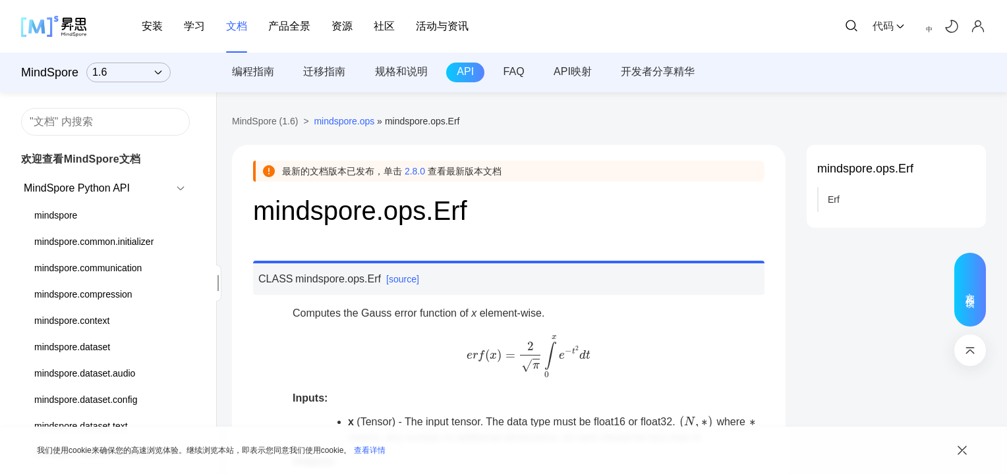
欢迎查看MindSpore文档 (80, 159)
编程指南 (253, 71)
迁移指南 (324, 71)
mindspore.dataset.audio (84, 373)
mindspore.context (71, 320)
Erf (834, 199)
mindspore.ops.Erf (865, 168)
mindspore (55, 215)
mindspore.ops (344, 121)
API (465, 71)
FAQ (514, 71)
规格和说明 (401, 71)
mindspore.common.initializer (94, 241)
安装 (152, 26)
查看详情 (370, 450)
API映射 (573, 71)
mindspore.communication (88, 268)
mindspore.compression (83, 294)
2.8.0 (415, 171)
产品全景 (289, 26)
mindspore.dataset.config (85, 399)
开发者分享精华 (658, 71)
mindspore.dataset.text (81, 426)
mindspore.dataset (72, 347)
